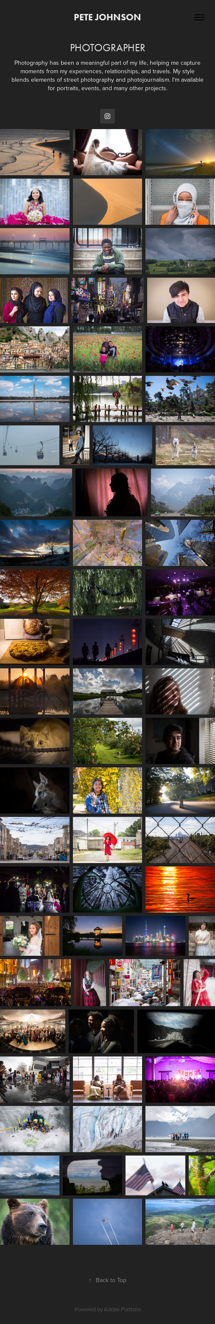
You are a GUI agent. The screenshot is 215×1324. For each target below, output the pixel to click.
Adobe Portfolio (122, 1309)
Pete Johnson (107, 17)
